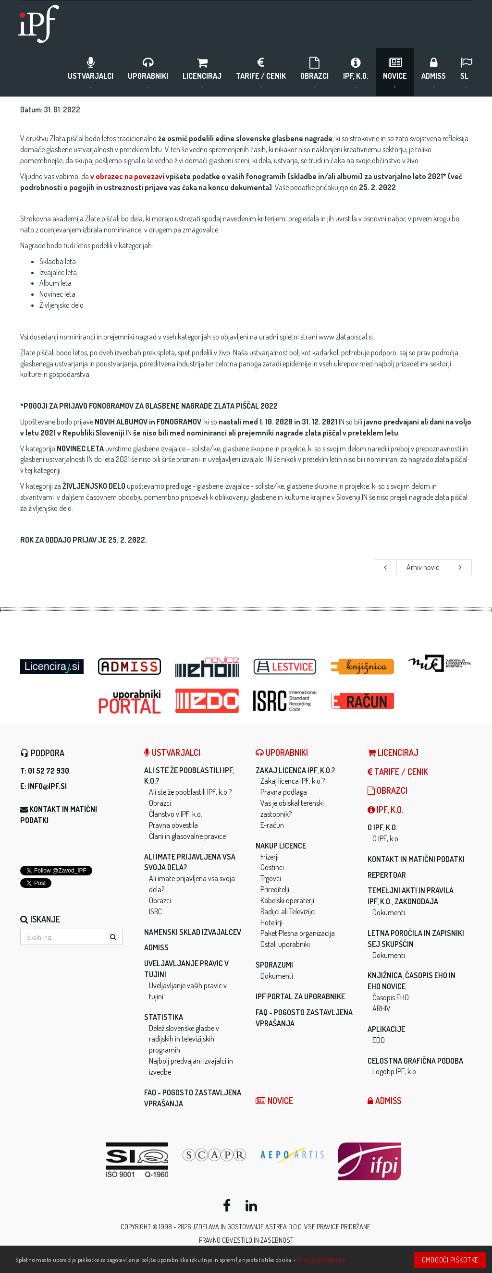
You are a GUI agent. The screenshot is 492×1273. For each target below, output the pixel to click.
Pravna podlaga (283, 792)
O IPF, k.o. (382, 827)
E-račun (272, 825)
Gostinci (272, 867)
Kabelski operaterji (287, 900)
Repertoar (387, 875)
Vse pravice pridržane (337, 1227)
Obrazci (314, 72)
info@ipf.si (47, 786)
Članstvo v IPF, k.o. (175, 814)
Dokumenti (276, 976)
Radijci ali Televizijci (288, 911)
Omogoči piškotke (450, 1260)
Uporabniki (148, 72)
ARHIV (381, 1008)
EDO (378, 1040)
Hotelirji (271, 922)
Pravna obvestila (173, 825)
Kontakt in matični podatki (416, 859)
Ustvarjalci (90, 72)
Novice (395, 72)
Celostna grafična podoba (415, 1061)
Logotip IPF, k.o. (395, 1071)
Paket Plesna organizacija (297, 933)
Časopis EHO (390, 997)
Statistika (163, 1017)
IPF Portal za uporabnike (300, 996)
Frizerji (269, 856)
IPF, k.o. (356, 72)
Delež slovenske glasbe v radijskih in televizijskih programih (184, 1039)
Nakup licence (281, 845)
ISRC (155, 911)
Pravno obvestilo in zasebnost (246, 1240)
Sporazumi (274, 965)
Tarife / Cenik (261, 72)
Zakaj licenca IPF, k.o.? (295, 770)
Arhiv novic (422, 567)
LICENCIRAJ (202, 72)
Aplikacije (386, 1029)
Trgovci (270, 878)
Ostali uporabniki (285, 944)
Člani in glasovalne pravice (187, 836)
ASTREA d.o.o (283, 1227)
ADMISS (433, 72)
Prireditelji (274, 889)
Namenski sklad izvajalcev (192, 932)
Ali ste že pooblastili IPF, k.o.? (190, 792)
